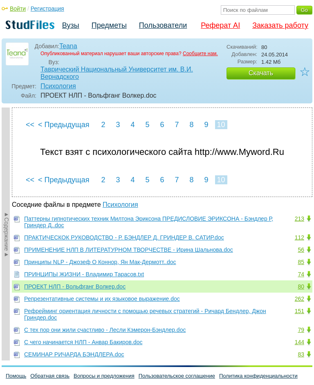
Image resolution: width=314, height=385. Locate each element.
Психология (58, 86)
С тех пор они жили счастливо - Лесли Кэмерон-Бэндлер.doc (105, 330)
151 (299, 311)
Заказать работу (280, 25)
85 (301, 262)
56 (301, 249)
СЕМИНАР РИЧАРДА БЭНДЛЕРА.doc (74, 354)
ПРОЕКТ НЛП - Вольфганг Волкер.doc (75, 286)
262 (299, 298)
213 (299, 218)
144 (299, 342)
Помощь (16, 376)
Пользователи (163, 25)
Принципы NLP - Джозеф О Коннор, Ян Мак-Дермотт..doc (100, 262)
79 (301, 330)
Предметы (109, 25)
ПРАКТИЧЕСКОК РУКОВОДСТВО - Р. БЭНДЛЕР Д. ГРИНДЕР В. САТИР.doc (124, 237)
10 (221, 125)
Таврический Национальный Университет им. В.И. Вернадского (116, 73)
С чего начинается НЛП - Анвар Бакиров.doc (83, 342)
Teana (68, 46)
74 (301, 274)
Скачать (261, 72)
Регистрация (47, 8)
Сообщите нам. (200, 53)
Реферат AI (220, 25)
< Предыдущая (64, 125)
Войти (18, 8)
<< (30, 125)
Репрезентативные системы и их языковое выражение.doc (102, 298)
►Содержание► (6, 234)
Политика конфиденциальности (258, 376)
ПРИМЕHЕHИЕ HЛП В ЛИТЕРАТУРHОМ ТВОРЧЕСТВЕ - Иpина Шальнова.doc (128, 249)
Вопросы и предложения (104, 376)
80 (301, 286)
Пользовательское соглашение (177, 376)
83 (301, 354)
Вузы (70, 25)
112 (299, 237)
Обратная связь (50, 376)
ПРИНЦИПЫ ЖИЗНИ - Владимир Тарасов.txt (84, 274)
